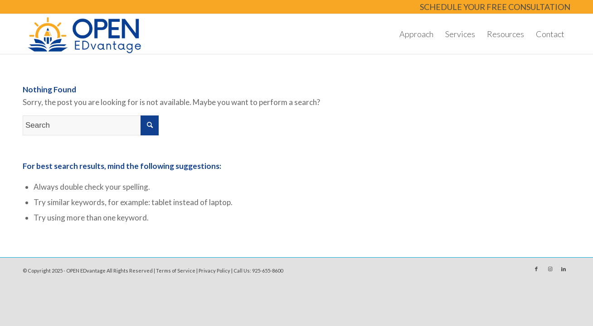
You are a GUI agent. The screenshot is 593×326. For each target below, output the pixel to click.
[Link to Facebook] (536, 269)
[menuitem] (492, 7)
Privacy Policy (214, 270)
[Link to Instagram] (550, 269)
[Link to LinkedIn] (563, 269)
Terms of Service (175, 270)
